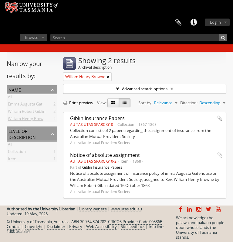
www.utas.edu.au (126, 209)
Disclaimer (56, 226)
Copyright (34, 226)
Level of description (22, 133)
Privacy (75, 226)
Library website (93, 209)
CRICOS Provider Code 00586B (135, 221)
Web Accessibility (101, 226)
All (10, 98)
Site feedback (133, 226)
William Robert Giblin (27, 112)
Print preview (78, 102)
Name (14, 89)
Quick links (193, 22)
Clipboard (178, 22)
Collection (17, 152)
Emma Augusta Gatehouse (32, 105)
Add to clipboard (220, 118)
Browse (31, 37)
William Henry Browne (28, 120)
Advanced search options (144, 89)
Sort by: (145, 102)
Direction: (189, 102)
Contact (14, 226)
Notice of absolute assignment (105, 155)
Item (12, 160)
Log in (215, 22)
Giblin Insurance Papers (97, 118)
